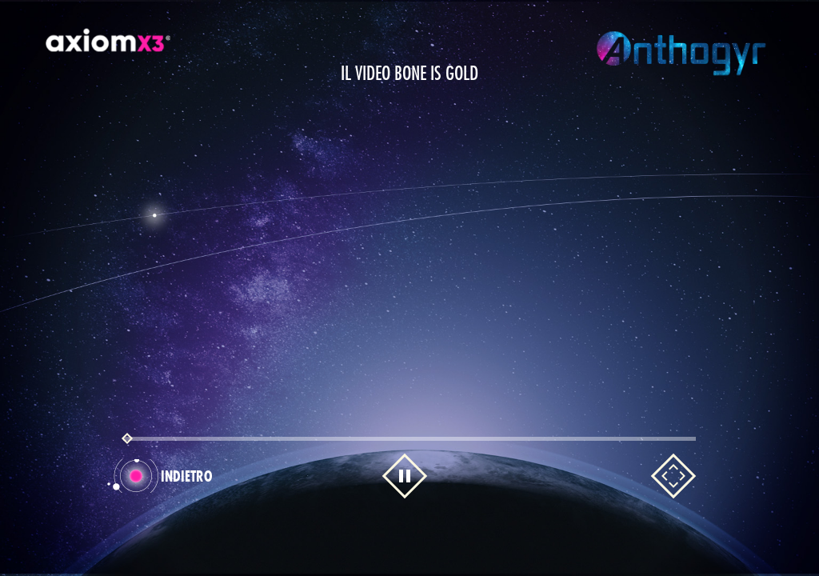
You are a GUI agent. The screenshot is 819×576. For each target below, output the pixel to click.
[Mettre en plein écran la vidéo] (673, 476)
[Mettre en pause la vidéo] (404, 476)
